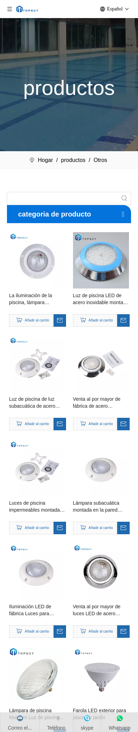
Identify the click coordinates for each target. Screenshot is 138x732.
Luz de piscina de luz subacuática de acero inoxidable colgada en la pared (35, 402)
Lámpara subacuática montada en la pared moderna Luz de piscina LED (99, 506)
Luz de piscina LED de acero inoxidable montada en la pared (101, 299)
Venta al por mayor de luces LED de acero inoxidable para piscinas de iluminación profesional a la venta (99, 610)
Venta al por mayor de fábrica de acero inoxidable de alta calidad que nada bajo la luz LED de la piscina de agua (100, 402)
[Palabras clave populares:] (124, 198)
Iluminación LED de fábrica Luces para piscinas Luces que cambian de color (30, 610)
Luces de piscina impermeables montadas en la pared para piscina (35, 506)
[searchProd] (62, 198)
